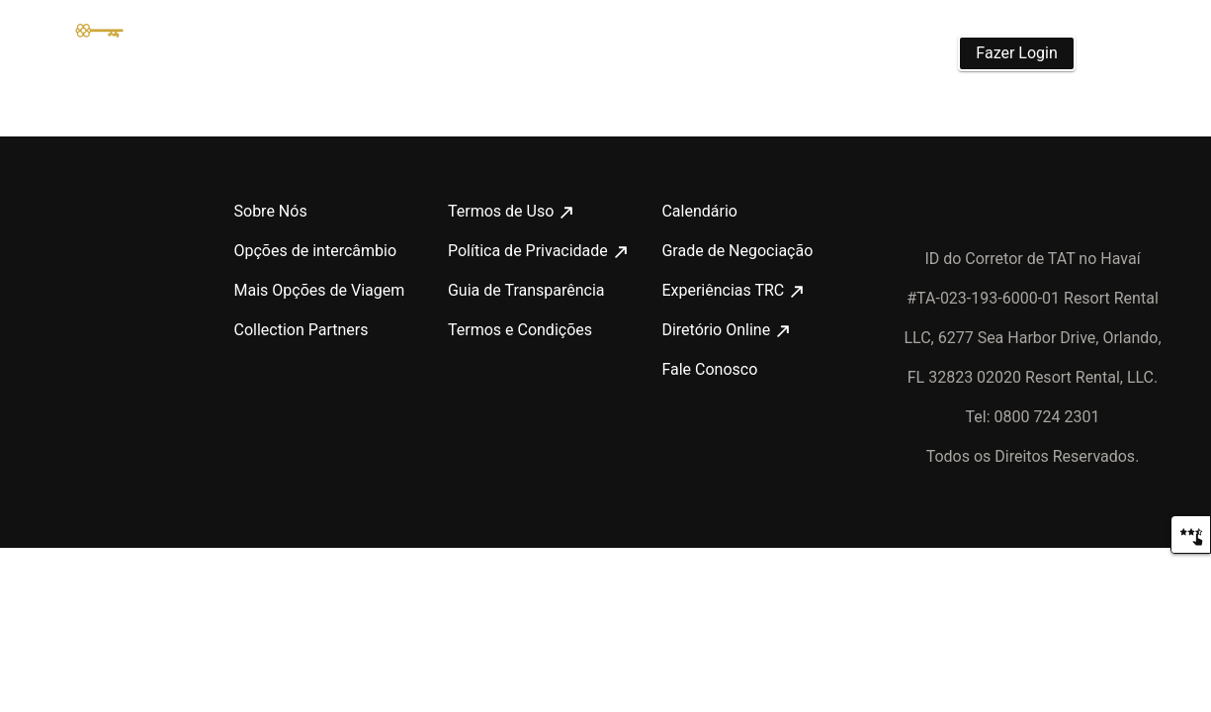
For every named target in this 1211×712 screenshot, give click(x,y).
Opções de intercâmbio (312, 251)
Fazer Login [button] (1018, 53)
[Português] (1128, 53)
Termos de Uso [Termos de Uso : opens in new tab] (507, 212)
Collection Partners (300, 330)
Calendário (698, 212)
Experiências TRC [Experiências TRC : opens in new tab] (729, 291)
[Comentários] (1190, 534)
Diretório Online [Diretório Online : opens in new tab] (727, 330)
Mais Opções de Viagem (315, 291)
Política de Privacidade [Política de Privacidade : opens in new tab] (534, 251)
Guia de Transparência (523, 291)
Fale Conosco (707, 370)
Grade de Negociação (733, 251)
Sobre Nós (269, 212)
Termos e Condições (515, 330)
